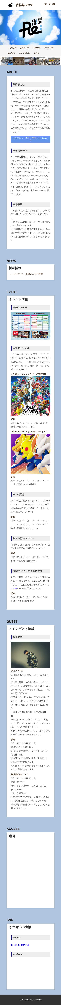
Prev (4, 61)
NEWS (36, 48)
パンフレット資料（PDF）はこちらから (30, 139)
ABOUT (24, 48)
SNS (36, 52)
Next (57, 61)
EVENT (48, 48)
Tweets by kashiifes (20, 945)
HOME (12, 48)
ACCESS (24, 52)
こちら (14, 588)
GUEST (12, 52)
